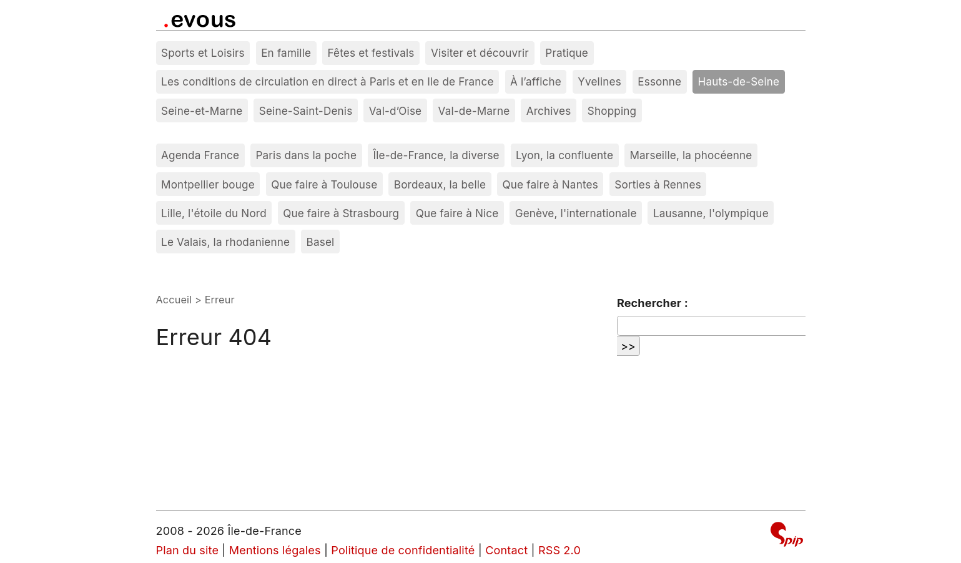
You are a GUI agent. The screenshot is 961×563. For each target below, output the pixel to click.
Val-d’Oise (395, 110)
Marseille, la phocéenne (690, 155)
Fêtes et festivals (371, 52)
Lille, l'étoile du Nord (214, 213)
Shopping (612, 110)
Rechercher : (652, 303)
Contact (506, 550)
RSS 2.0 (559, 550)
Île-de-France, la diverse (436, 155)
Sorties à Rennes (657, 184)
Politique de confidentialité (403, 550)
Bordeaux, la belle (440, 184)
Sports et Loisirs (203, 52)
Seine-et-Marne (201, 110)
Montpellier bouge (208, 184)
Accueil (174, 299)
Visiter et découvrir (480, 52)
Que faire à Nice (457, 213)
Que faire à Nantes (550, 184)
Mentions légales (275, 550)
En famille (286, 52)
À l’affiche (535, 81)
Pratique (566, 52)
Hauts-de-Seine (739, 81)
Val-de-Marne (474, 110)
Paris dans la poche (306, 155)
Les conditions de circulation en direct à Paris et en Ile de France (327, 81)
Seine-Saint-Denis (306, 110)
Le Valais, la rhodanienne (225, 241)
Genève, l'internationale (576, 213)
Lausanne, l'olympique (711, 213)
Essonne (659, 81)
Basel (321, 241)
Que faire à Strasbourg (341, 213)
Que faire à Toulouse (324, 184)
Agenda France (200, 155)
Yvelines (599, 81)
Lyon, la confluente (564, 155)
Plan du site (187, 550)
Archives (548, 110)
